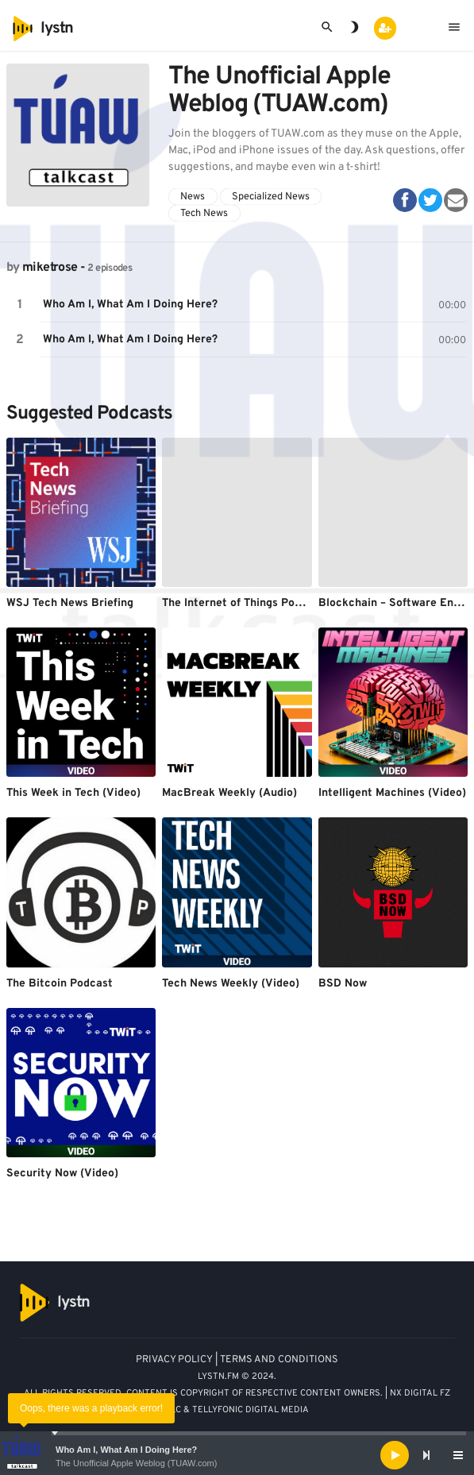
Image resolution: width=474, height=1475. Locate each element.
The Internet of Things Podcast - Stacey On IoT (285, 603)
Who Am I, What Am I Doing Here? (126, 1449)
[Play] (394, 1455)
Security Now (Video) (62, 1173)
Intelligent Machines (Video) (392, 793)
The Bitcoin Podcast (59, 983)
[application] (237, 1455)
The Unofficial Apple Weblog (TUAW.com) (136, 1463)
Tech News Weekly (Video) (230, 983)
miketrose (49, 268)
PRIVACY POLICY (174, 1359)
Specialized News (271, 197)
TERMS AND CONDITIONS (279, 1359)
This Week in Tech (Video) (73, 793)
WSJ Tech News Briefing (69, 603)
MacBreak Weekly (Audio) (229, 793)
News (192, 197)
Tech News (204, 213)
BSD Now (342, 983)
